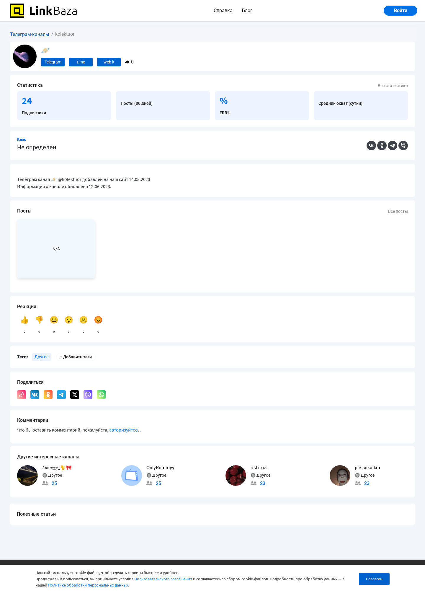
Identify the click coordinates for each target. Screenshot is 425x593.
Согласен (374, 578)
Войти (400, 10)
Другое (41, 357)
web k (109, 62)
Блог (247, 10)
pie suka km (367, 468)
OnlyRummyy (160, 468)
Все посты (398, 211)
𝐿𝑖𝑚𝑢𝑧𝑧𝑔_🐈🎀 (57, 468)
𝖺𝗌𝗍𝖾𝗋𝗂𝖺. (259, 468)
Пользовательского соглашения (163, 578)
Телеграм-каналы (29, 34)
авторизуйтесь (124, 430)
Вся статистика (393, 85)
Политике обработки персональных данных (88, 585)
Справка (223, 10)
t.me (81, 62)
